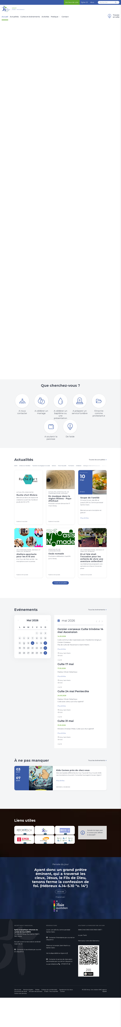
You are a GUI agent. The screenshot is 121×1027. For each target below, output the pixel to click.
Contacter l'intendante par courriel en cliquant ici (60, 968)
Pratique (54, 17)
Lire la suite (60, 921)
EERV (16, 466)
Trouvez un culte (113, 16)
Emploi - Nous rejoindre (51, 1020)
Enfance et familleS (27, 466)
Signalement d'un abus (66, 1019)
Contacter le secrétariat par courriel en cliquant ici (27, 980)
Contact (65, 17)
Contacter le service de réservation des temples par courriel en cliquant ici (59, 990)
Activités (45, 17)
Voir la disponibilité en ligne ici (56, 983)
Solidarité (93, 466)
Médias (37, 1019)
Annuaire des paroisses (35, 1020)
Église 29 (84, 2)
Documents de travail (20, 1020)
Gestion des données (20, 1022)
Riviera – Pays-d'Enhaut (21, 10)
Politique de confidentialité (49, 1019)
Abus (92, 2)
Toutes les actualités (98, 460)
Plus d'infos (62, 664)
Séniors (62, 466)
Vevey (17, 8)
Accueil (5, 17)
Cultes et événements (30, 17)
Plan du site (17, 1019)
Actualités (14, 17)
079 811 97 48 (65, 994)
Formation (83, 466)
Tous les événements (97, 623)
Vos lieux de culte (71, 2)
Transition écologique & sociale (46, 466)
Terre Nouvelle (72, 466)
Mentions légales (28, 1019)
